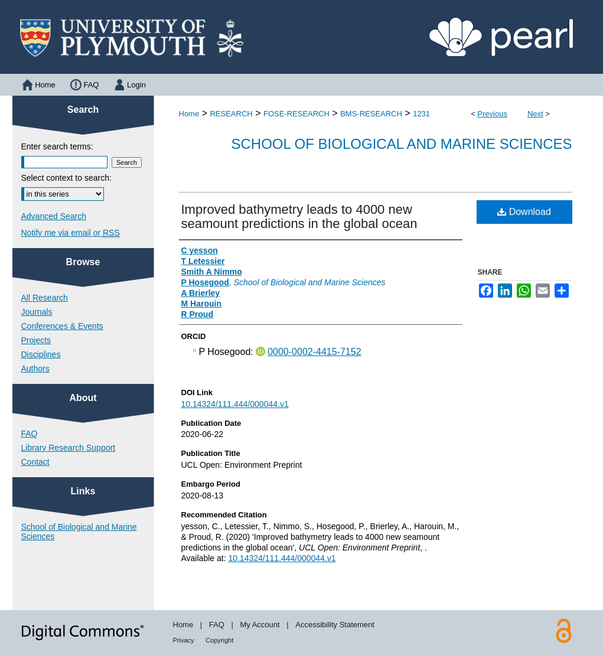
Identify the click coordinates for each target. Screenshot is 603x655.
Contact (35, 462)
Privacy (183, 640)
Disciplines (41, 354)
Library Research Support (68, 447)
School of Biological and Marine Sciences (401, 144)
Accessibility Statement (334, 624)
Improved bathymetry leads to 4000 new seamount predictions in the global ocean (299, 216)
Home (189, 113)
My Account (259, 624)
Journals (37, 312)
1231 (421, 113)
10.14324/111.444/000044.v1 (235, 404)
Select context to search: (66, 178)
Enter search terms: (57, 146)
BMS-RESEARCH (371, 113)
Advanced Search (54, 216)
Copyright (219, 640)
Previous (492, 113)
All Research (44, 297)
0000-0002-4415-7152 (314, 352)
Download (524, 212)
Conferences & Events (62, 326)
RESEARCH (231, 113)
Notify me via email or (70, 232)
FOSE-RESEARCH (296, 113)
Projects (36, 340)
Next (535, 113)
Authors (35, 368)
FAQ (29, 433)
